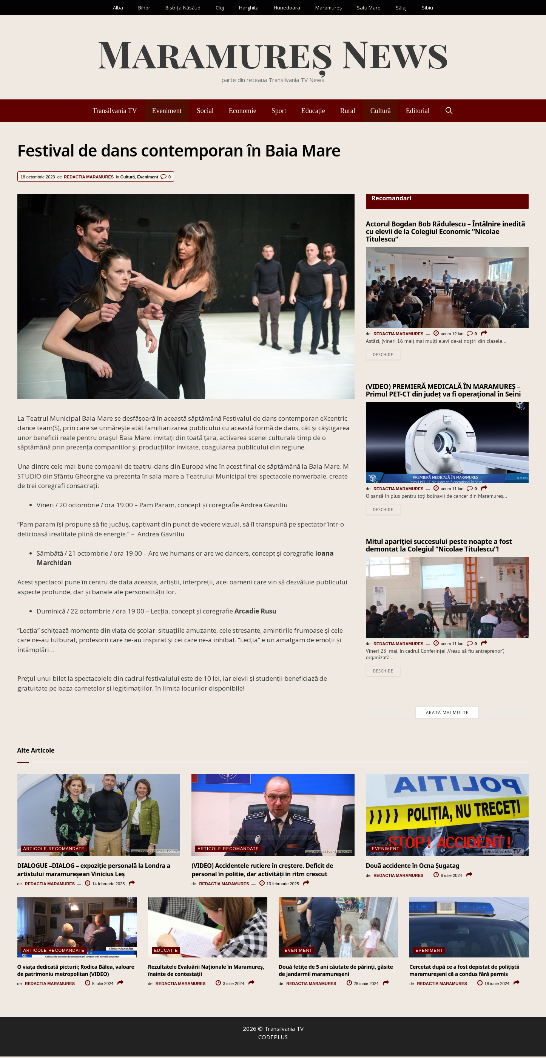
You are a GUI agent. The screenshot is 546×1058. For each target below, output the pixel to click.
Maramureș (328, 7)
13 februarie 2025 (279, 885)
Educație (313, 111)
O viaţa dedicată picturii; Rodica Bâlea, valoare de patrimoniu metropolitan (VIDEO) (75, 972)
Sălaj (401, 7)
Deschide (383, 355)
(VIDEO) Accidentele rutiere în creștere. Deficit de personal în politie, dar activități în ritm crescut (262, 871)
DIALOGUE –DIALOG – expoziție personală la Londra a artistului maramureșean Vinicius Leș (93, 871)
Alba (118, 7)
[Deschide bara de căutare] (449, 110)
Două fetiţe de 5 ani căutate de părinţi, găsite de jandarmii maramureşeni (336, 972)
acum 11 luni (448, 489)
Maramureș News (273, 53)
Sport (278, 111)
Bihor (144, 7)
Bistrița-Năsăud (183, 7)
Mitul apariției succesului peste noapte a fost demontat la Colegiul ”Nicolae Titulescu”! (439, 546)
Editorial (418, 111)
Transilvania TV (115, 111)
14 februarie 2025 (105, 885)
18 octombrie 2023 (38, 177)
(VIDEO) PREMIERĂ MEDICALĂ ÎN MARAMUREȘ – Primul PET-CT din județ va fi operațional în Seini (443, 390)
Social (205, 111)
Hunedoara (287, 7)
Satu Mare (369, 7)
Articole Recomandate (54, 850)
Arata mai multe (447, 714)
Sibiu (427, 7)
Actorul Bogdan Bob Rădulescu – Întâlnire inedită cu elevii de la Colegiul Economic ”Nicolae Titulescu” (445, 231)
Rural (347, 111)
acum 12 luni (448, 333)
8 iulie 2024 (447, 877)
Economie (242, 111)
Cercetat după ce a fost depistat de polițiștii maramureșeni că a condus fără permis (464, 972)
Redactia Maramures (89, 177)
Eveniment (167, 111)
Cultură (380, 111)
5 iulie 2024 (99, 985)
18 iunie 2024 (493, 985)
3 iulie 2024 (230, 985)
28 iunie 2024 (363, 985)
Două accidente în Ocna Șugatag (413, 867)
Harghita (249, 7)
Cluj (220, 7)
